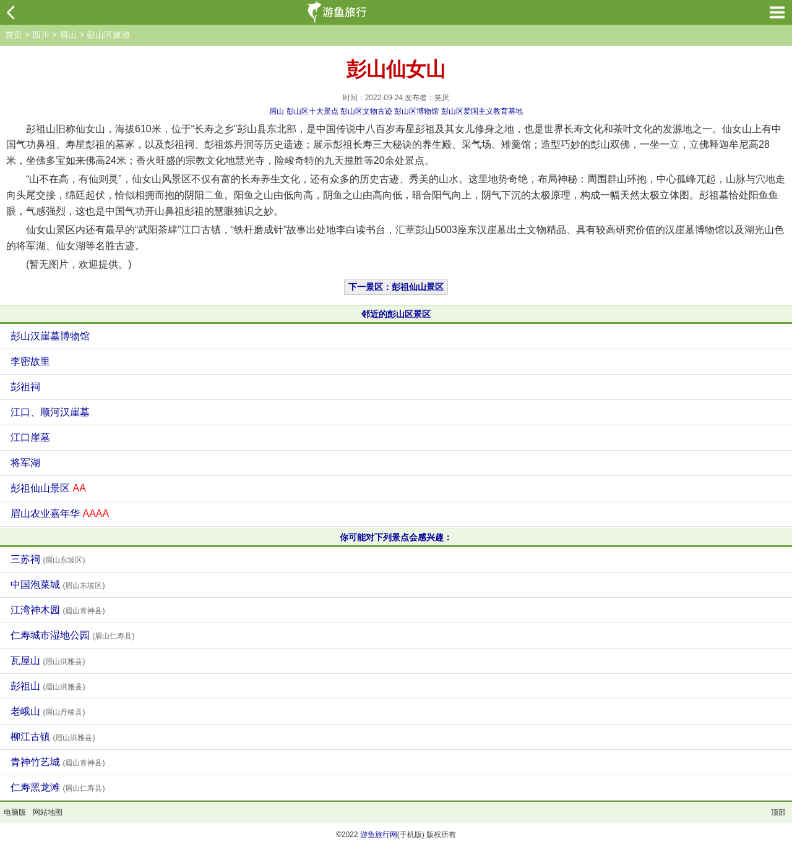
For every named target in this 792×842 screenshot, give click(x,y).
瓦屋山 (48, 660)
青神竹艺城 (58, 762)
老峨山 (48, 711)
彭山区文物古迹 (366, 111)
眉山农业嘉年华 (60, 513)
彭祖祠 (25, 386)
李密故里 (30, 361)
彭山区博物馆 (416, 111)
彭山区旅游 (108, 35)
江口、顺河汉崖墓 (50, 412)
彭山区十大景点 (312, 111)
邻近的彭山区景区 (396, 314)
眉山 (68, 35)
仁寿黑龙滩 (58, 787)
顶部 (778, 812)
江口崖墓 (30, 437)
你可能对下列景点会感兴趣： (396, 537)
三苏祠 (48, 559)
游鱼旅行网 (378, 834)
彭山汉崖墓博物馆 (50, 336)
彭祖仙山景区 (48, 488)
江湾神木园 (58, 610)
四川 (41, 35)
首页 (13, 35)
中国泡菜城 (58, 584)
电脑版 (15, 812)
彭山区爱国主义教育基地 (482, 111)
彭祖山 (48, 686)
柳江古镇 (53, 736)
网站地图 (47, 812)
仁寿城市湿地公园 (72, 635)
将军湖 (25, 462)
